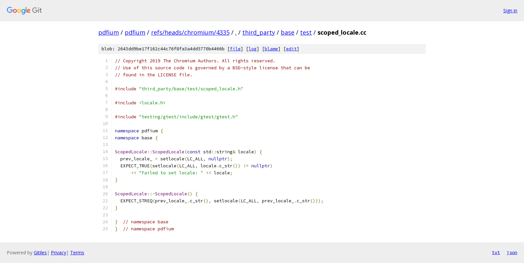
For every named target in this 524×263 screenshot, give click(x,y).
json (512, 252)
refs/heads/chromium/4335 (190, 32)
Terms (77, 252)
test (306, 32)
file (235, 49)
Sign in (510, 10)
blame (271, 49)
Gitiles (40, 252)
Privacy (58, 252)
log (253, 49)
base (287, 32)
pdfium (108, 32)
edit (291, 49)
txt (496, 252)
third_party (258, 32)
